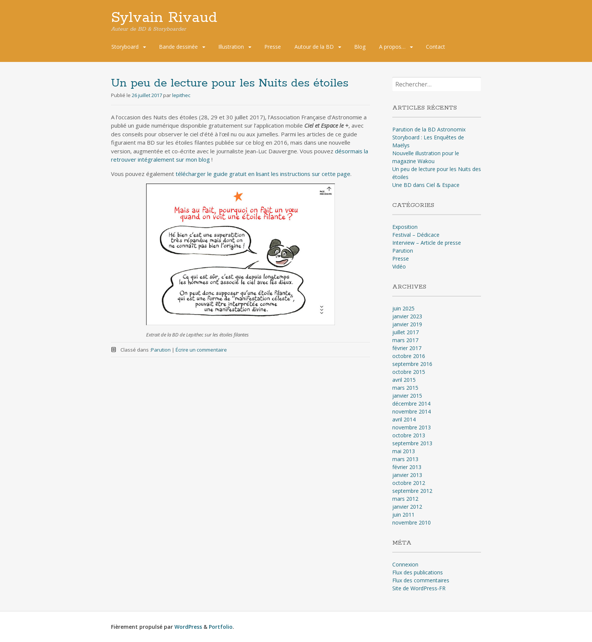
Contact (435, 46)
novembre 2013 (411, 427)
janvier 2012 (407, 506)
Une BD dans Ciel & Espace (425, 184)
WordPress (188, 626)
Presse (272, 46)
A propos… (392, 46)
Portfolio (221, 626)
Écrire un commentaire (201, 349)
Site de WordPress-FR (419, 588)
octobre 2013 (408, 435)
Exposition (405, 226)
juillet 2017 (405, 332)
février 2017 (406, 348)
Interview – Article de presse (426, 242)
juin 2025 (403, 308)
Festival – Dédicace (415, 234)
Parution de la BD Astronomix (429, 129)
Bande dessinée (178, 46)
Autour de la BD (314, 46)
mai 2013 (403, 451)
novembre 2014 (411, 411)
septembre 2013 (412, 443)
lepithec (181, 95)
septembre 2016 (412, 363)
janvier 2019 (407, 324)
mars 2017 (405, 340)
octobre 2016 (408, 356)
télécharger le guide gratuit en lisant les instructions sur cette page (263, 173)
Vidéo (399, 266)
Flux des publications (417, 572)
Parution (161, 349)
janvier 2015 (407, 395)
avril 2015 (404, 379)
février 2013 (406, 467)
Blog (359, 46)
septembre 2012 (412, 490)
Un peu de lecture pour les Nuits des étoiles (229, 83)
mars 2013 (405, 459)
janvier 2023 (407, 316)
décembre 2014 (411, 403)
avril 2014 (404, 419)
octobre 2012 (408, 482)
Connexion (405, 564)
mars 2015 (405, 387)
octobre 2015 (408, 371)
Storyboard (125, 46)
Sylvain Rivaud (164, 17)
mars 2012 (405, 498)
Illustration (231, 46)
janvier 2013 (407, 474)
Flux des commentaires (420, 580)
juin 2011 (403, 514)
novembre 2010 (411, 522)
